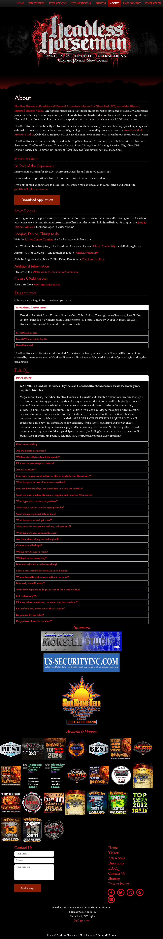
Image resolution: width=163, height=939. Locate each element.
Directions (116, 863)
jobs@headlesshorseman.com (31, 189)
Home (20, 3)
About (114, 3)
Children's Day (81, 3)
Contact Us (153, 3)
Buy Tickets (36, 3)
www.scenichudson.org (46, 284)
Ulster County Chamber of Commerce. (55, 272)
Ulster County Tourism (39, 239)
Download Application (37, 200)
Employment (132, 3)
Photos (101, 3)
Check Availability (104, 246)
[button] (81, 307)
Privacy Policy (118, 884)
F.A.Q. (113, 868)
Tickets (114, 853)
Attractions (57, 3)
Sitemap (114, 879)
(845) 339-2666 (81, 920)
